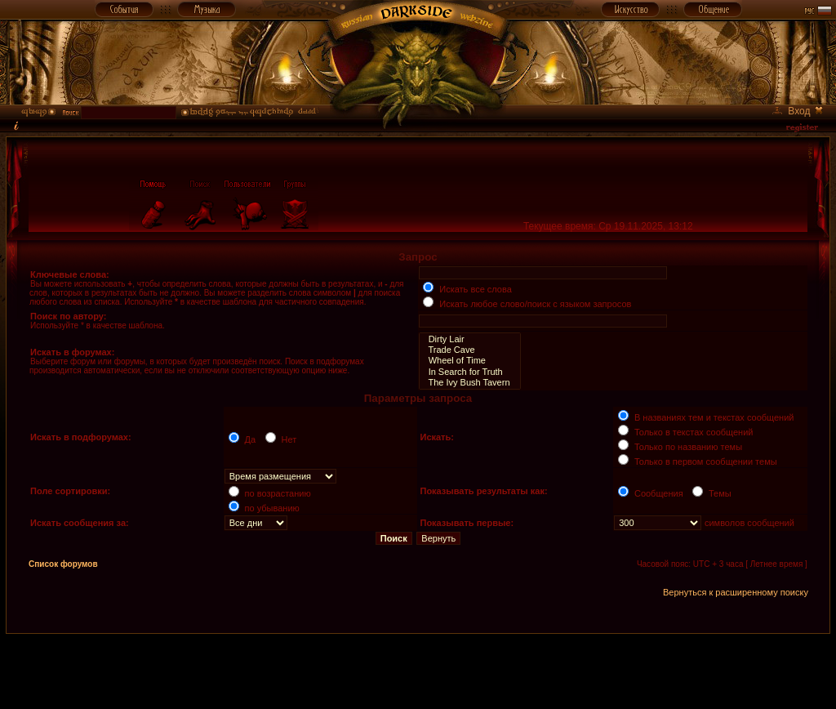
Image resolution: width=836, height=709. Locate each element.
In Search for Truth (469, 372)
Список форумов (63, 564)
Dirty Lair (469, 339)
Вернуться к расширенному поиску (735, 592)
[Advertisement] (418, 670)
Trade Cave (469, 350)
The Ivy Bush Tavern (469, 382)
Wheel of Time (469, 360)
